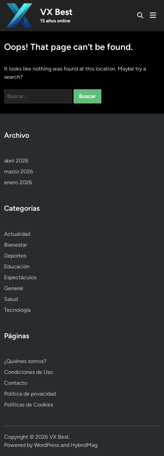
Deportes (15, 255)
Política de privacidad (30, 394)
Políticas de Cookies (28, 404)
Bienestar (15, 245)
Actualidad (17, 234)
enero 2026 (18, 182)
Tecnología (17, 310)
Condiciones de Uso (28, 372)
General (13, 288)
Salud (11, 299)
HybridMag (84, 445)
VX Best (56, 11)
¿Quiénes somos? (25, 361)
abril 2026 (16, 160)
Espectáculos (20, 277)
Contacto (15, 383)
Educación (17, 266)
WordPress (46, 445)
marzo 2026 (18, 171)
